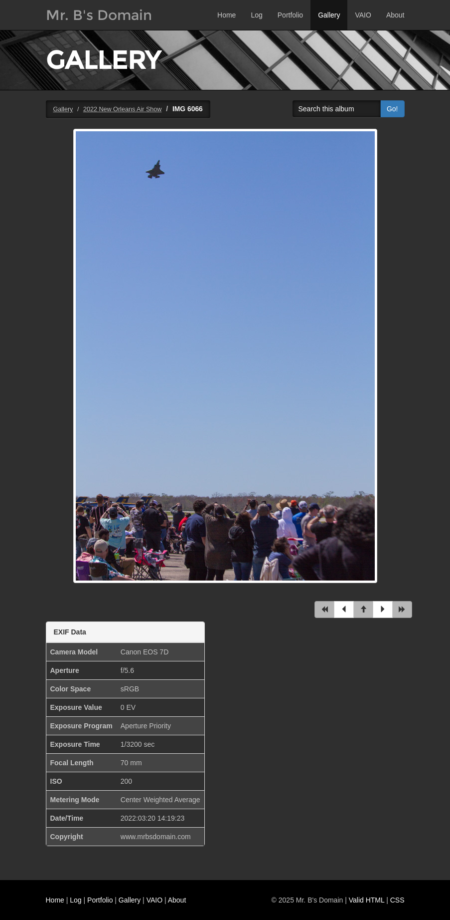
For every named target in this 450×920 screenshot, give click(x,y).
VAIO (363, 15)
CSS (397, 900)
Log (256, 15)
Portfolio (290, 15)
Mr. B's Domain (99, 14)
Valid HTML (367, 900)
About (395, 15)
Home (226, 15)
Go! (392, 109)
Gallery (329, 15)
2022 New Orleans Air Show (122, 109)
